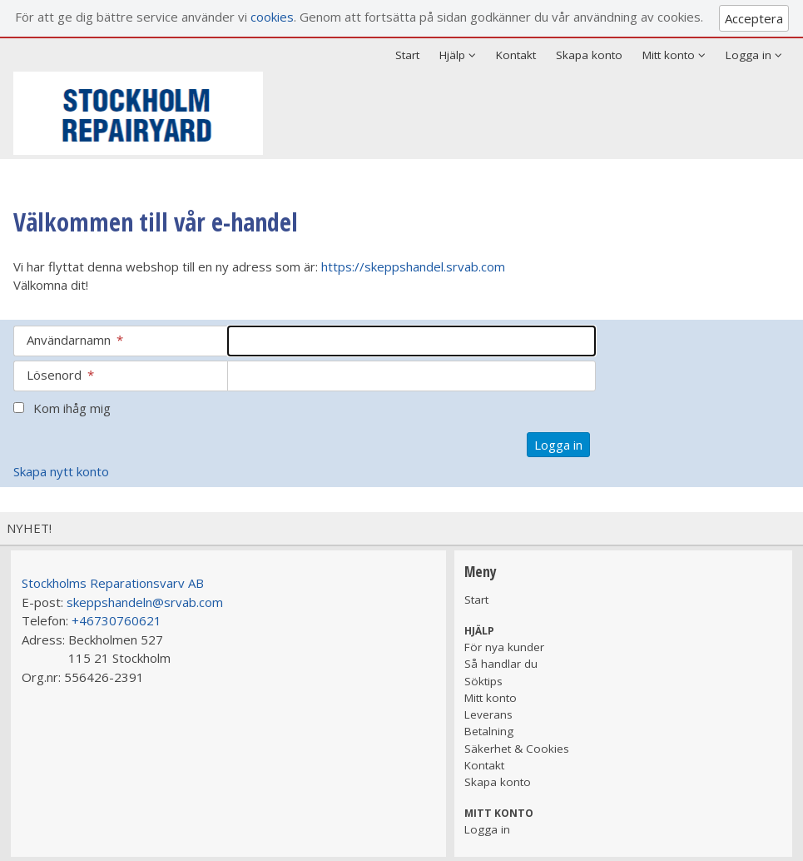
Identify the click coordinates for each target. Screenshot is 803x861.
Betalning (488, 731)
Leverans (488, 714)
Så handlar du (501, 663)
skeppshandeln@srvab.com (145, 602)
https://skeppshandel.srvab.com (413, 266)
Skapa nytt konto (61, 471)
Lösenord (60, 374)
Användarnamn (75, 339)
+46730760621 (116, 620)
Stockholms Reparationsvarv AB (113, 583)
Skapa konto (589, 54)
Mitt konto (490, 697)
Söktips (483, 681)
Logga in (487, 829)
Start (407, 54)
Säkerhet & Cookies (516, 748)
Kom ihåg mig (72, 408)
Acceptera (754, 18)
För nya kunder (504, 647)
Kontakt (516, 54)
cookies (272, 16)
